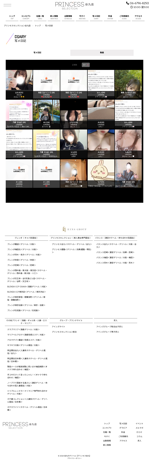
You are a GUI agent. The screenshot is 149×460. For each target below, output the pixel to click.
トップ (107, 424)
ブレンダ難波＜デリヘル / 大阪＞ (21, 244)
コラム (139, 437)
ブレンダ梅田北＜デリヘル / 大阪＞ (22, 250)
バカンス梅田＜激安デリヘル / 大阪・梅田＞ (115, 258)
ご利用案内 (123, 437)
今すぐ (107, 437)
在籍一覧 (107, 432)
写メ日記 (37, 53)
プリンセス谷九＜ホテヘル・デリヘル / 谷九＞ (72, 244)
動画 (102, 53)
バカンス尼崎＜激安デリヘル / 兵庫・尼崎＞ (115, 252)
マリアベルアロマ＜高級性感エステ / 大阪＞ (26, 335)
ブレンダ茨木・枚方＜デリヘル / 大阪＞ (24, 255)
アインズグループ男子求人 (107, 332)
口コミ (139, 432)
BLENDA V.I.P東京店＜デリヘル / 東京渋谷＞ (26, 292)
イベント (139, 424)
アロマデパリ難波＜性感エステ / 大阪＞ (24, 340)
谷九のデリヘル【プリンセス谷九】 (77, 456)
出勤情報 (107, 441)
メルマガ (139, 428)
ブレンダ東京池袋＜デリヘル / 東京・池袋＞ (26, 305)
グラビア (123, 428)
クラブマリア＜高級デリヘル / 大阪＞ (23, 330)
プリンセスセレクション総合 (64, 332)
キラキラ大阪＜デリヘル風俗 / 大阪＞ (23, 345)
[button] (5, 4)
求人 (139, 441)
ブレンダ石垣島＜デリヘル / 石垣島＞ (23, 311)
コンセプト (107, 428)
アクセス (123, 441)
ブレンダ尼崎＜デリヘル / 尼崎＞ (21, 265)
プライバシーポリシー (74, 458)
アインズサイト (58, 327)
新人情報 (107, 445)
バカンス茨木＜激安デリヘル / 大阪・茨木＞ (115, 263)
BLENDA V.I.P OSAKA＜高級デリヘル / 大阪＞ (27, 287)
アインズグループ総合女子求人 (109, 327)
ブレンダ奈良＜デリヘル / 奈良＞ (21, 260)
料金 (123, 432)
